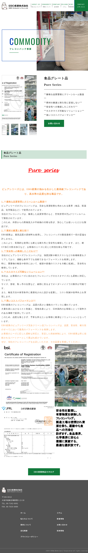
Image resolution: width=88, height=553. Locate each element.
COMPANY (56, 5)
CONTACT (81, 5)
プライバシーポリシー (29, 536)
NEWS (71, 5)
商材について (26, 525)
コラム (59, 513)
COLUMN (64, 5)
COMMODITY (46, 5)
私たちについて (27, 519)
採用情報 (60, 531)
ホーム (23, 513)
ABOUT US (36, 5)
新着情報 (60, 519)
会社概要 (24, 531)
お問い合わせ (62, 525)
